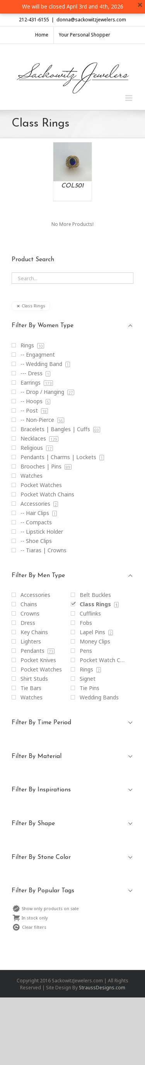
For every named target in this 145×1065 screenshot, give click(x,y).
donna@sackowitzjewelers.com (91, 19)
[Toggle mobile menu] (129, 98)
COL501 (72, 186)
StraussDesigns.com (102, 987)
